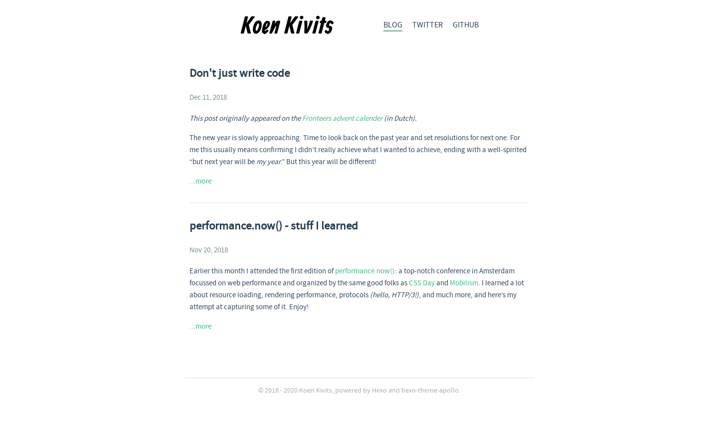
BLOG (392, 25)
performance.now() (365, 271)
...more (200, 182)
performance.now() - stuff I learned (273, 226)
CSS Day (422, 283)
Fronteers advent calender (342, 119)
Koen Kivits (315, 390)
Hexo (379, 390)
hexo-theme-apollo (430, 390)
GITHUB (466, 25)
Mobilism (464, 283)
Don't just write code (239, 73)
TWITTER (427, 25)
